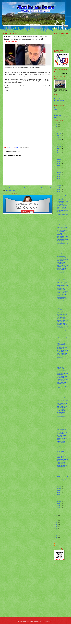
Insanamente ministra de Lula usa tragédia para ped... (62, 374)
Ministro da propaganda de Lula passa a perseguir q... (62, 260)
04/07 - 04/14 (59, 488)
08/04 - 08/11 (59, 167)
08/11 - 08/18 (59, 165)
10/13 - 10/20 (59, 148)
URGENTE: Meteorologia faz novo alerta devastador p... (61, 407)
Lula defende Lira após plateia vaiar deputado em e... (61, 272)
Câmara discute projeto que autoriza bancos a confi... (61, 357)
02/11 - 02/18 (59, 503)
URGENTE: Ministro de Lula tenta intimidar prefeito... (61, 333)
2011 (57, 537)
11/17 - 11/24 (59, 139)
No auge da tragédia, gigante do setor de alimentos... (61, 383)
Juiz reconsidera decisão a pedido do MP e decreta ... (62, 202)
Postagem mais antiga (46, 188)
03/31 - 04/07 (59, 490)
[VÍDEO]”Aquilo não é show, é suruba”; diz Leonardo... (61, 354)
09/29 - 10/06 (59, 152)
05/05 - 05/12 (59, 191)
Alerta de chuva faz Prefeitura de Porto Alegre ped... (62, 419)
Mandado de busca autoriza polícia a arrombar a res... (61, 249)
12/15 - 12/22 (59, 131)
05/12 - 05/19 (59, 189)
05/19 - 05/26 (59, 187)
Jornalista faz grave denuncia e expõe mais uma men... (61, 277)
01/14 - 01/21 (59, 511)
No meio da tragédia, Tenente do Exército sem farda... (62, 321)
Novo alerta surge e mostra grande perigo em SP (61, 335)
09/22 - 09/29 (59, 154)
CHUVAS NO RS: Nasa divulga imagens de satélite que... (62, 292)
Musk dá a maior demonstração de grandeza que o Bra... (61, 254)
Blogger (51, 621)
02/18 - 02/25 (59, 501)
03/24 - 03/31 (59, 492)
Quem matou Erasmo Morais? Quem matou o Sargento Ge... (62, 214)
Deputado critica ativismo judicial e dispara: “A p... (61, 463)
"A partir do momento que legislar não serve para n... (61, 371)
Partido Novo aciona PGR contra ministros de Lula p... (62, 286)
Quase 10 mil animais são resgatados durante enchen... (61, 225)
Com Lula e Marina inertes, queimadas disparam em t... (61, 251)
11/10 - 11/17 (59, 141)
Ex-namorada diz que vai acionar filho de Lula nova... (62, 222)
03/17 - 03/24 (59, 494)
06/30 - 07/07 (59, 176)
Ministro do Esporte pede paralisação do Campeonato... (62, 205)
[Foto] (27, 54)
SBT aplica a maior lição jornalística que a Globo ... (61, 280)
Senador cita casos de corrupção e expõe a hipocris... (62, 237)
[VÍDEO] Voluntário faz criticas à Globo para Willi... (62, 368)
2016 (57, 528)
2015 (57, 530)
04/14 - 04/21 (59, 486)
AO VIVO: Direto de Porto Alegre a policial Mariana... (61, 410)
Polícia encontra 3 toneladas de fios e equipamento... (61, 362)
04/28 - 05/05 (59, 483)
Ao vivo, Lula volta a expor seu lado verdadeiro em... (61, 312)
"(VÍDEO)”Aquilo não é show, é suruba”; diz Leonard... (62, 351)
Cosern (55, 109)
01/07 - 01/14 (59, 512)
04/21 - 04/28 (59, 485)
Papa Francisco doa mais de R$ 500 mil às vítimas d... (61, 365)
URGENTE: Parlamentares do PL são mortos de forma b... (61, 228)
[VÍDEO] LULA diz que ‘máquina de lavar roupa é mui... (61, 344)
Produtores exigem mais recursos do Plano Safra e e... (62, 217)
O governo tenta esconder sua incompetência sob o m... (61, 289)
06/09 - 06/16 (59, 182)
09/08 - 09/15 (59, 157)
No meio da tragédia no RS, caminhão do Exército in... (61, 324)
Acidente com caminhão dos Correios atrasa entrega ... (61, 295)
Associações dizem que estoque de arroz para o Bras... (61, 231)
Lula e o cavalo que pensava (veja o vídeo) (61, 234)
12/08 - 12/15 (59, 133)
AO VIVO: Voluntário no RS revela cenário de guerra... (61, 338)
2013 (57, 533)
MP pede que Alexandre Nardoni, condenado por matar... (62, 449)
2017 (57, 526)
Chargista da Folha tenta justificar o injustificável (61, 442)
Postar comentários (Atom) (10, 190)
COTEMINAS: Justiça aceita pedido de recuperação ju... (61, 377)
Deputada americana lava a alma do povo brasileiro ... (62, 474)
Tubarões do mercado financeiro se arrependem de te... (62, 348)
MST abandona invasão (60, 468)
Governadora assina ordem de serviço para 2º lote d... (61, 427)
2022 (57, 517)
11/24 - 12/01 (59, 137)
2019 (57, 522)
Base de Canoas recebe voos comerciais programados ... (61, 422)
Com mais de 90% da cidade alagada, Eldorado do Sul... (61, 208)
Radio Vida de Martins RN (59, 100)
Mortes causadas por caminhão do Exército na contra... (61, 318)
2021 (57, 518)
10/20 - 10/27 (59, 146)
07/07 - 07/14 (59, 174)
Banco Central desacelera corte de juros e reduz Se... (61, 433)
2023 (57, 515)
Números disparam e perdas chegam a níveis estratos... (61, 298)
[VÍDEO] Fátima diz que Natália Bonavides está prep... (62, 416)
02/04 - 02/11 (59, 505)
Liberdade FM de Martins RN (59, 102)
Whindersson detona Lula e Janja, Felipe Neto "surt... (61, 257)
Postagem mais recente (8, 188)
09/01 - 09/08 (59, 159)
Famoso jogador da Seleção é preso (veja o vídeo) (61, 447)
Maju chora (58, 454)
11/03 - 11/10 (59, 143)
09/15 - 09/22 (59, 156)
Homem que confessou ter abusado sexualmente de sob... (62, 430)
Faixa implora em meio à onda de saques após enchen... (62, 193)
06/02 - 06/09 (59, 183)
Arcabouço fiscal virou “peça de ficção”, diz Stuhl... (62, 401)
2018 (57, 524)
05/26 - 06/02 (59, 185)
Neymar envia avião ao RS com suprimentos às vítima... (61, 480)
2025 (57, 124)
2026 (57, 122)
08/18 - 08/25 (59, 163)
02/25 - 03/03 (59, 499)
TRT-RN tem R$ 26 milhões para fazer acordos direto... (62, 424)
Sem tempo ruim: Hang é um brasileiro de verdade (61, 466)
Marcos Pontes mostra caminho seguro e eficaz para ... (61, 395)
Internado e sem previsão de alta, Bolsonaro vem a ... (62, 306)
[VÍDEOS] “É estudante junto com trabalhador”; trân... (61, 360)
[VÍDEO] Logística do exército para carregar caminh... (61, 283)
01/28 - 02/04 (59, 507)
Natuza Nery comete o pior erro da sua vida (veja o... (61, 393)
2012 (57, 535)
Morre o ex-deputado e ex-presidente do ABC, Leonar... (62, 199)
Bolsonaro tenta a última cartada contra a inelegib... (62, 211)
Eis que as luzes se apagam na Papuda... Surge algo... (61, 220)
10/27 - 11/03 (59, 144)
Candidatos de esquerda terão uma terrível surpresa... (61, 309)
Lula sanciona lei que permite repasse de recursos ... (61, 275)
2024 (57, 126)
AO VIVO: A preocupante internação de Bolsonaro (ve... (62, 243)
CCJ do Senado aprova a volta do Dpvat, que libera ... (62, 477)
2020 (57, 520)
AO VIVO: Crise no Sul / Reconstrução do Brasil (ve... (61, 304)
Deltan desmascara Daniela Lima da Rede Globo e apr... (62, 240)
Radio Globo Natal (57, 98)
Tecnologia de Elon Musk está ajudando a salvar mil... (61, 390)
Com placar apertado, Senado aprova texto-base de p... (61, 398)
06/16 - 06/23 (59, 180)
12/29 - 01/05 (59, 128)
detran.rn (55, 117)
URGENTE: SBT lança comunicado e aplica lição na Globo (61, 386)
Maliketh (42, 621)
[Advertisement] (61, 596)
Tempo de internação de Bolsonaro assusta (60, 413)
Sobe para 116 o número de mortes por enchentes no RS (61, 269)
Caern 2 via (56, 107)
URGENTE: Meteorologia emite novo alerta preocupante (62, 266)
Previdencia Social (57, 115)
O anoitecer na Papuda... (60, 444)
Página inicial (27, 188)
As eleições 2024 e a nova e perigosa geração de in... (61, 457)
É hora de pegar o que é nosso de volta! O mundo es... (62, 380)
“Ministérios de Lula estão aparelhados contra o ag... (61, 330)
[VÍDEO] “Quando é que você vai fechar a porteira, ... (61, 263)
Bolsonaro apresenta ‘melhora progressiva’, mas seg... (61, 196)
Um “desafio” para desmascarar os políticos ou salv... (61, 439)
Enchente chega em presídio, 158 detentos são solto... (62, 460)
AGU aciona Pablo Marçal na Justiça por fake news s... (61, 452)
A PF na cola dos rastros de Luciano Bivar (61, 436)
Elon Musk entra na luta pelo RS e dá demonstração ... (62, 327)
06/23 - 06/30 (59, 178)
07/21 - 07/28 (59, 170)
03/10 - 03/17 (59, 496)
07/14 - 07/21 (59, 172)
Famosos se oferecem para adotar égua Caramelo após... (62, 341)
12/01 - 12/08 (59, 135)
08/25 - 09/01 (59, 161)
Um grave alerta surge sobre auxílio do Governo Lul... (61, 301)
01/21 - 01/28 (59, 509)
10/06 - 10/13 (59, 150)
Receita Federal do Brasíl (58, 113)
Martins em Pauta (59, 543)
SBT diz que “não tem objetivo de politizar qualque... (61, 404)
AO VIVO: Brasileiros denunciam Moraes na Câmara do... (62, 471)
